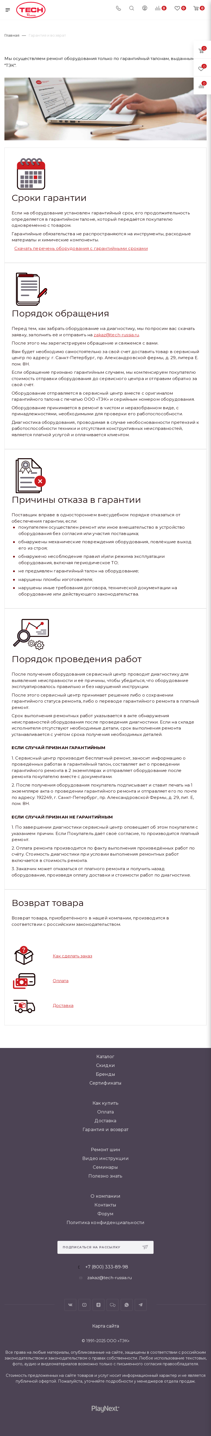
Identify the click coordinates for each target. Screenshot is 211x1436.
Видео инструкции (105, 1158)
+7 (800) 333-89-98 (106, 1267)
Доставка (63, 1005)
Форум (105, 1213)
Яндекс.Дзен (98, 1305)
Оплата (60, 980)
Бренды (105, 1074)
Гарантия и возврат (105, 1129)
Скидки (105, 1065)
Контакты (105, 1205)
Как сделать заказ (72, 956)
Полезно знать (105, 1176)
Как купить (106, 1103)
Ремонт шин (105, 1149)
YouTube (84, 1305)
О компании (105, 1196)
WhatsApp (127, 1305)
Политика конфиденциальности (105, 1222)
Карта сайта (105, 1326)
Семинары (105, 1167)
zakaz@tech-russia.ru (116, 334)
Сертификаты (105, 1083)
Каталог (105, 1056)
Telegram (141, 1305)
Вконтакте (70, 1305)
